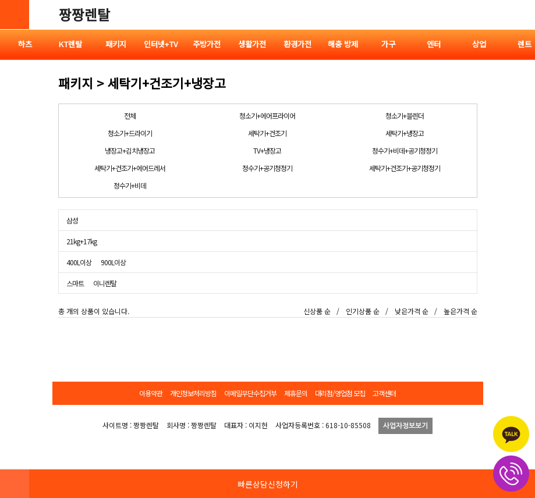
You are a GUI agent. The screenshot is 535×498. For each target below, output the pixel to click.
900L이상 (113, 262)
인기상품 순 (363, 311)
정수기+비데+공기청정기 (404, 150)
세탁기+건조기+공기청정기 (404, 168)
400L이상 (78, 262)
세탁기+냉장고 (404, 133)
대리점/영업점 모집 (340, 393)
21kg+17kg (81, 241)
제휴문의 (295, 393)
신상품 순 (317, 311)
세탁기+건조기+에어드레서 (129, 168)
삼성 (72, 220)
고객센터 (384, 393)
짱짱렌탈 (84, 14)
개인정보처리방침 (193, 393)
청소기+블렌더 (404, 115)
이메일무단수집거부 (250, 393)
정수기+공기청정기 (267, 168)
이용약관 (150, 393)
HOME (14, 483)
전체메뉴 (520, 14)
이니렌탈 (104, 283)
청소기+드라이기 (130, 133)
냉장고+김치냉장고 (130, 150)
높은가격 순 (460, 311)
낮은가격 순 (411, 311)
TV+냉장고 (267, 150)
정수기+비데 (130, 185)
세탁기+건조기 (267, 133)
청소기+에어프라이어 (267, 115)
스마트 (75, 283)
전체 (130, 115)
